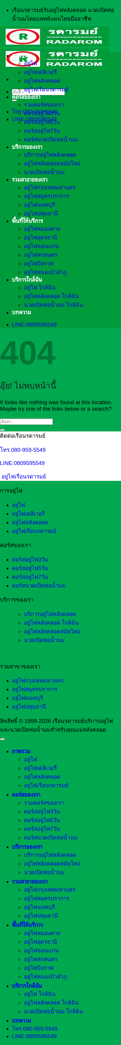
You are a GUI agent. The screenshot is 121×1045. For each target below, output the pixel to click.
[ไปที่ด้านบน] (2, 739)
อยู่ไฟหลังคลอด (42, 81)
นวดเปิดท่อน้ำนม (44, 172)
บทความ (21, 312)
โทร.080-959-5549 (23, 450)
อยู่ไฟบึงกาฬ (38, 263)
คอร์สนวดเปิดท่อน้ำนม (51, 139)
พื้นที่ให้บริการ (27, 221)
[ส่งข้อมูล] (14, 100)
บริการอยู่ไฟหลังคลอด (50, 155)
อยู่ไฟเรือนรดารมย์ (46, 89)
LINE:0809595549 (22, 463)
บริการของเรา (27, 147)
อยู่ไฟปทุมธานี (41, 213)
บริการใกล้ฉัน (27, 280)
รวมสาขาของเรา (30, 179)
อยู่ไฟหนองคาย (42, 229)
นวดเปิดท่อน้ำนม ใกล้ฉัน (53, 305)
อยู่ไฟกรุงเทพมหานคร (50, 187)
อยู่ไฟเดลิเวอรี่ (40, 72)
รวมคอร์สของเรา (44, 105)
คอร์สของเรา (26, 97)
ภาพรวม (21, 55)
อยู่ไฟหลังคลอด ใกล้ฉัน (51, 296)
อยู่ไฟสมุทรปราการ (46, 196)
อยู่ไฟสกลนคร (40, 255)
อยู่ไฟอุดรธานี (40, 237)
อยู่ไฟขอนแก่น (41, 246)
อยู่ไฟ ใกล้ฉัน (40, 287)
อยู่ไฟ (30, 63)
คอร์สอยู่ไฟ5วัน (42, 122)
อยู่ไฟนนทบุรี (39, 205)
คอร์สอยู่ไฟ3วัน (42, 113)
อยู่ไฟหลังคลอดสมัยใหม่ (52, 163)
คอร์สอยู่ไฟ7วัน (42, 131)
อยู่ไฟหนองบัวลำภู (45, 272)
